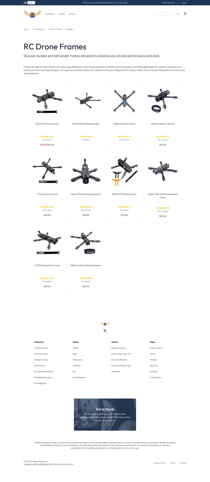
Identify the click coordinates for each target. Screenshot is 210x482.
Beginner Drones (118, 348)
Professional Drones (42, 377)
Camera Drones (41, 348)
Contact (153, 360)
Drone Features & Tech (121, 365)
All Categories (39, 29)
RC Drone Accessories (43, 371)
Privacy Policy (156, 348)
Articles (72, 14)
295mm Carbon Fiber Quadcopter (85, 265)
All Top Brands (79, 377)
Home (26, 29)
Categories (50, 14)
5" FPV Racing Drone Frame (47, 265)
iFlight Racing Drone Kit (124, 123)
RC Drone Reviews (119, 360)
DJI (74, 371)
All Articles (115, 371)
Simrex (76, 348)
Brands (62, 14)
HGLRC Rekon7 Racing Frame (85, 123)
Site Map (154, 371)
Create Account (168, 2)
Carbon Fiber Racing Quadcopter (86, 194)
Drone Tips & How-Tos (121, 354)
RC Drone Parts (55, 29)
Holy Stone (77, 360)
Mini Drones (39, 365)
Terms (152, 354)
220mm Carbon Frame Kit (163, 123)
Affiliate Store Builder (62, 464)
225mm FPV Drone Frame (47, 123)
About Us (154, 365)
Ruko (75, 354)
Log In (183, 2)
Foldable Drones (41, 360)
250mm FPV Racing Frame (124, 194)
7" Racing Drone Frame (47, 194)
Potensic (76, 365)
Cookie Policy (156, 377)
